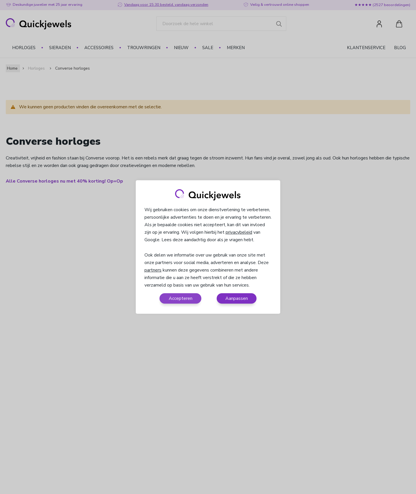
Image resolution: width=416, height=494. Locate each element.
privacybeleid (239, 232)
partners (152, 270)
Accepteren (180, 298)
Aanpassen (236, 298)
